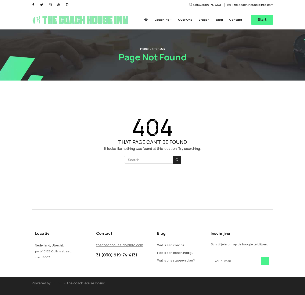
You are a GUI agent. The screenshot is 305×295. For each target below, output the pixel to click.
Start (262, 19)
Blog (219, 20)
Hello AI (57, 283)
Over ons (185, 20)
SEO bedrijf (41, 288)
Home (144, 49)
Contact (235, 20)
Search (177, 159)
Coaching (163, 20)
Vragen (204, 20)
